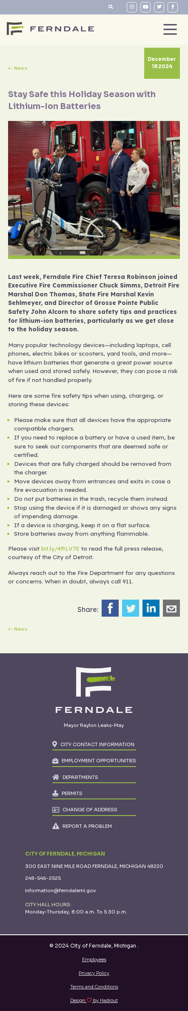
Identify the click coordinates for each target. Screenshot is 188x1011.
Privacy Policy (94, 973)
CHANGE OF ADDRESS (90, 810)
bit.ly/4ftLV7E (60, 548)
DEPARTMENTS (80, 777)
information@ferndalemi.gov (60, 890)
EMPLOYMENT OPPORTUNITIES (99, 761)
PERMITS (72, 793)
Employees (94, 959)
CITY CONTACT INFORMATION (97, 744)
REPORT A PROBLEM (87, 826)
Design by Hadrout (94, 1000)
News (20, 68)
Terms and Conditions (94, 987)
